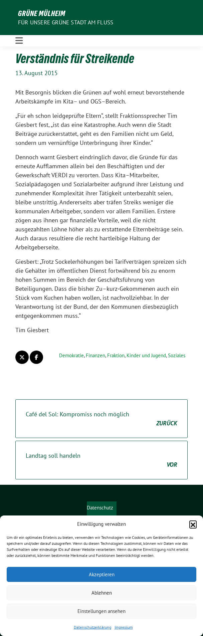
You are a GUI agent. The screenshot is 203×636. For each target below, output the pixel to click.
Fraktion (116, 355)
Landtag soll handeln (101, 460)
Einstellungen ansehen (101, 611)
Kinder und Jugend (146, 355)
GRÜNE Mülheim (41, 13)
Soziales (176, 355)
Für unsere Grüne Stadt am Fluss (65, 22)
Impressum (124, 627)
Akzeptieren (102, 574)
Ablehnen (101, 593)
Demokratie (71, 355)
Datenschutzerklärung (92, 627)
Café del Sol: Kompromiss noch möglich (101, 419)
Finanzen (95, 355)
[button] (193, 524)
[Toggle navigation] (19, 40)
